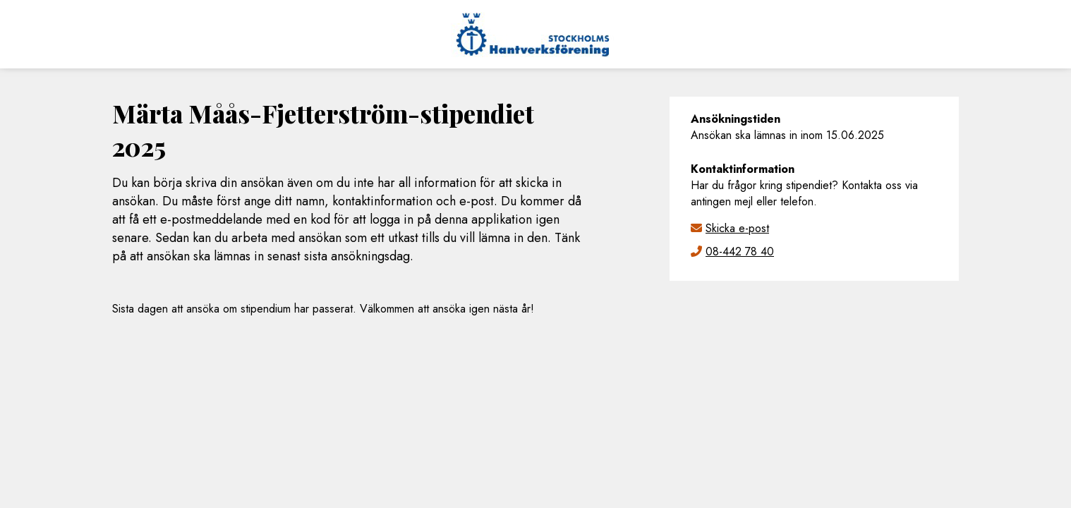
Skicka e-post (737, 228)
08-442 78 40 (740, 251)
